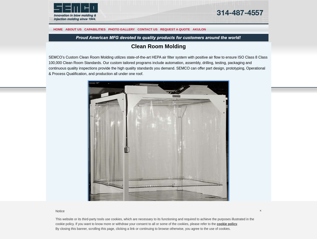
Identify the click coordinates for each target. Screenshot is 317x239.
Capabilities (95, 29)
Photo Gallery (121, 29)
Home (58, 29)
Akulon (199, 29)
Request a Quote (175, 29)
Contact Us (148, 29)
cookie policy (227, 224)
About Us (73, 29)
